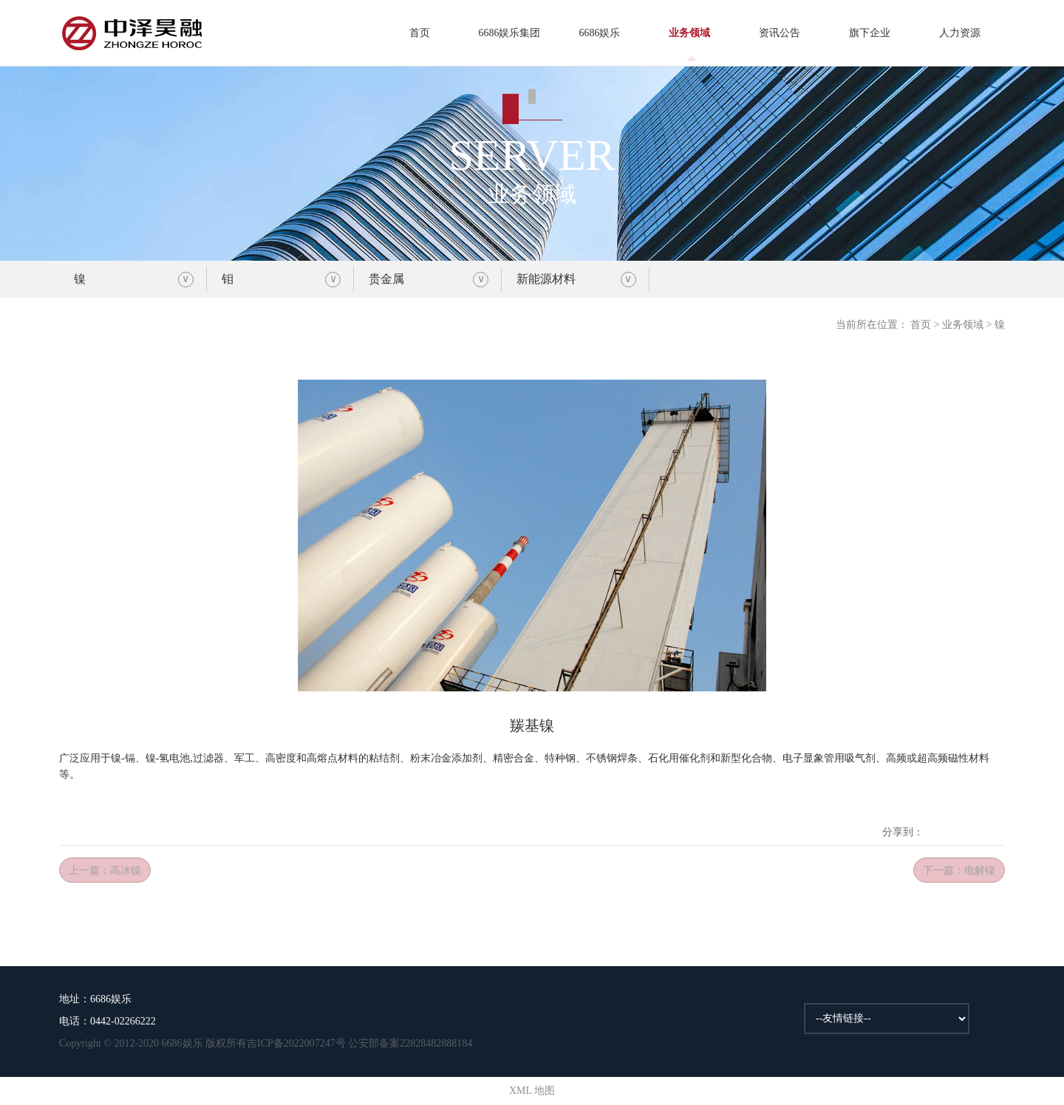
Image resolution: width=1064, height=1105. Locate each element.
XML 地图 (532, 1090)
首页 (419, 32)
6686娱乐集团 (509, 32)
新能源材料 (546, 279)
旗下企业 (869, 32)
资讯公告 (779, 32)
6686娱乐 (599, 32)
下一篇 (959, 870)
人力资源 (960, 32)
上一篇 (105, 870)
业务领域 (689, 32)
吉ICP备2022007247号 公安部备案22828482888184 (359, 1043)
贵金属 (386, 279)
